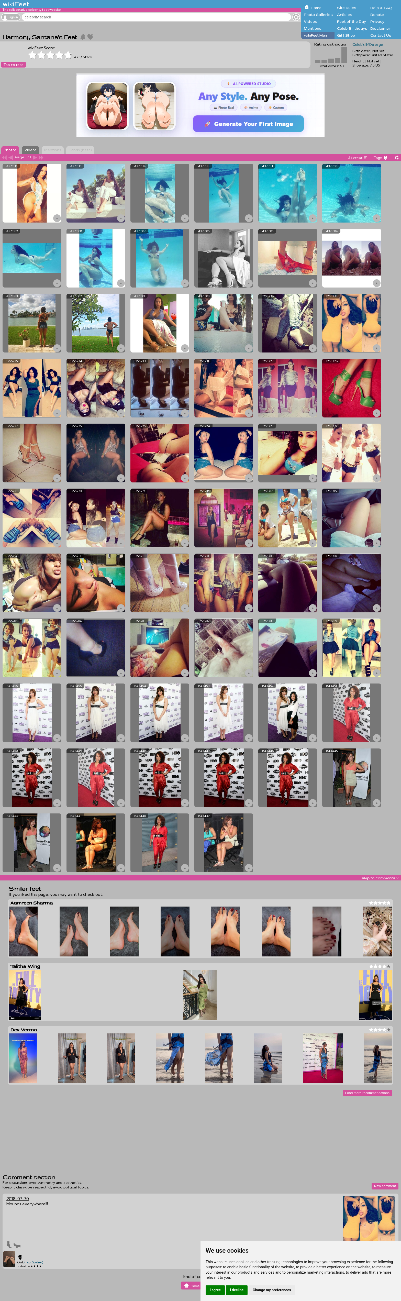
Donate (377, 14)
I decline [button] (236, 1290)
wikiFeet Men (315, 35)
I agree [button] (215, 1290)
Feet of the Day (351, 21)
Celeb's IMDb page (367, 44)
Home (316, 7)
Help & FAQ (381, 7)
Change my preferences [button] (272, 1290)
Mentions (312, 28)
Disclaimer (380, 28)
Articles (344, 14)
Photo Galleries (318, 14)
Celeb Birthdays (352, 28)
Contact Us (380, 35)
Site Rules (346, 7)
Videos (310, 21)
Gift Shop (346, 35)
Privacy (377, 21)
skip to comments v (380, 878)
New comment (385, 1186)
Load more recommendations (367, 1093)
